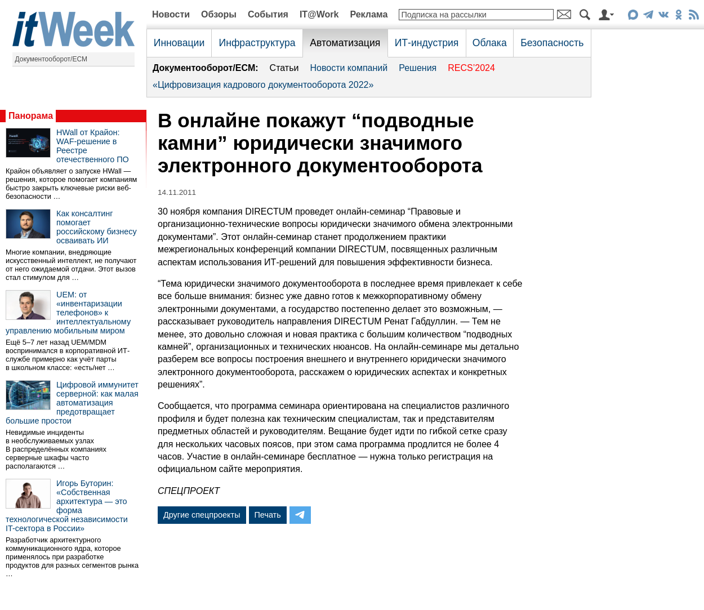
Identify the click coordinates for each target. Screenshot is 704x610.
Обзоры (219, 14)
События (268, 14)
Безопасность (551, 42)
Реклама (368, 14)
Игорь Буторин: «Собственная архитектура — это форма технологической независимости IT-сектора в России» (67, 506)
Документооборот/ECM (51, 59)
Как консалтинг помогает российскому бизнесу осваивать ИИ (96, 227)
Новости (171, 14)
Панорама (30, 116)
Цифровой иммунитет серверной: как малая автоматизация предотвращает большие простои (72, 402)
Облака (490, 42)
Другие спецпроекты (201, 514)
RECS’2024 (471, 68)
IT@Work (319, 14)
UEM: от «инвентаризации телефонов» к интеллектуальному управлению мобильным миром (68, 312)
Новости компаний (348, 68)
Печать (268, 514)
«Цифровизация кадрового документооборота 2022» (263, 85)
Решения (417, 68)
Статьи (284, 68)
